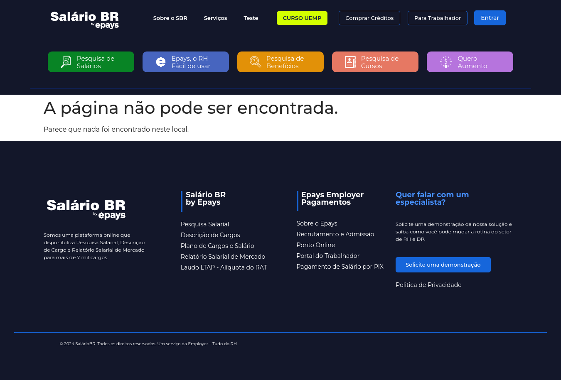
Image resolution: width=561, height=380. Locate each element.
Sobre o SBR (170, 18)
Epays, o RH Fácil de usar (191, 62)
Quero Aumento (472, 62)
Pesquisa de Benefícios (285, 62)
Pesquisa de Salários (96, 62)
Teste (251, 18)
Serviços (215, 18)
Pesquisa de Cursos (380, 62)
